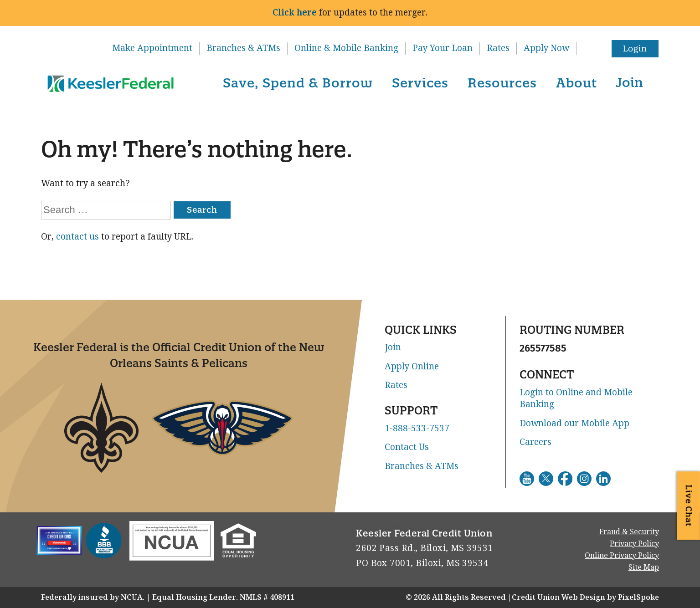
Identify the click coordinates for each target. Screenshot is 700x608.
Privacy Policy (634, 543)
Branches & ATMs (243, 48)
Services (420, 83)
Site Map (643, 567)
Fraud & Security (629, 531)
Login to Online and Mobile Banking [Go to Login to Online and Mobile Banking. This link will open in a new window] (576, 399)
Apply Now (546, 48)
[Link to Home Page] (109, 84)
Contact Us (407, 447)
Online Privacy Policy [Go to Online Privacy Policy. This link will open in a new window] (622, 555)
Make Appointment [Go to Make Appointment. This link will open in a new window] (152, 48)
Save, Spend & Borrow (298, 83)
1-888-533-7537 (417, 428)
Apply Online (412, 367)
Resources (502, 83)
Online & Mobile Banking (346, 48)
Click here (295, 12)
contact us (77, 236)
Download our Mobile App (574, 423)
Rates (498, 48)
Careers (535, 442)
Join (629, 82)
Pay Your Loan (442, 48)
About (576, 83)
